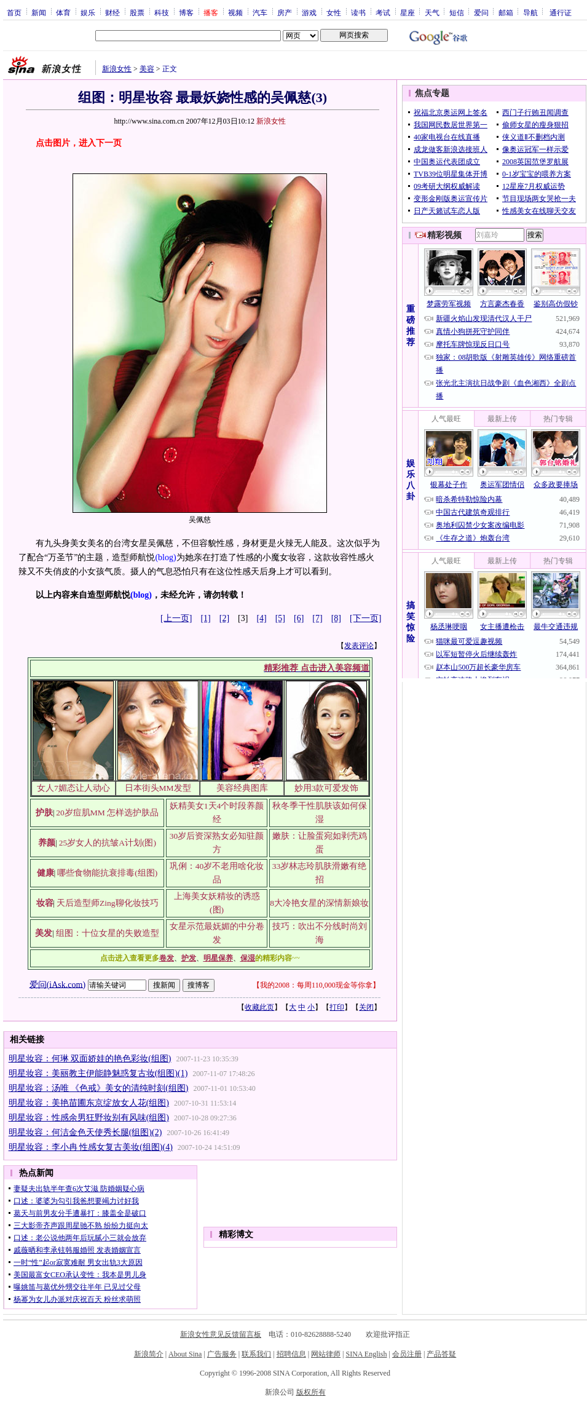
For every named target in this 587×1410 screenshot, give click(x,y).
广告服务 (222, 1354)
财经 (112, 12)
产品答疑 (441, 1354)
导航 (530, 12)
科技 (161, 12)
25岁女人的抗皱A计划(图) (107, 842)
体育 (63, 12)
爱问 (481, 12)
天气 (432, 12)
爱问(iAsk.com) (57, 984)
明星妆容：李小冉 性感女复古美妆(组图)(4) (91, 1147)
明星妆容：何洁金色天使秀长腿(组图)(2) (85, 1132)
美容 (147, 69)
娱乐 (88, 12)
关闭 (366, 1007)
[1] (205, 618)
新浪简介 (148, 1354)
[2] (224, 618)
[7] (317, 618)
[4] (261, 618)
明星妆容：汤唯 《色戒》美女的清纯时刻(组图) (99, 1088)
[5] (280, 618)
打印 (336, 1007)
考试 (383, 12)
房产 (284, 12)
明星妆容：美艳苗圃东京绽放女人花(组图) (89, 1102)
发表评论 (359, 645)
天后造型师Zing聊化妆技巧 (108, 903)
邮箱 (505, 12)
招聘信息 (291, 1354)
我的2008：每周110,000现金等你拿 (316, 985)
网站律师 (326, 1354)
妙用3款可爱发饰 (326, 788)
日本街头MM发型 (158, 788)
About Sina (185, 1354)
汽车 (260, 12)
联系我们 (256, 1354)
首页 (14, 12)
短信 (456, 12)
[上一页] (176, 618)
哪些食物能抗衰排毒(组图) (107, 872)
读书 (358, 12)
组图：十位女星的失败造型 (107, 933)
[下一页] (365, 618)
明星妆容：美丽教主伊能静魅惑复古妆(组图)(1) (98, 1073)
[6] (299, 618)
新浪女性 (117, 69)
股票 (137, 12)
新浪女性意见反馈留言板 (220, 1334)
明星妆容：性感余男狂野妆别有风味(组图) (89, 1117)
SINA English (366, 1354)
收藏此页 (259, 1007)
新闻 (38, 12)
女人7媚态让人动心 (73, 788)
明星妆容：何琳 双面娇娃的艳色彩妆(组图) (90, 1058)
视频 (235, 12)
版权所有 (311, 1392)
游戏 (309, 12)
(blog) (165, 557)
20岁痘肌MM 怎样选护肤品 (107, 812)
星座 (407, 12)
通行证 (561, 12)
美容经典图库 (242, 788)
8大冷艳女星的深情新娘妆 (319, 903)
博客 (186, 12)
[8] (336, 618)
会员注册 (407, 1354)
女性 (333, 12)
